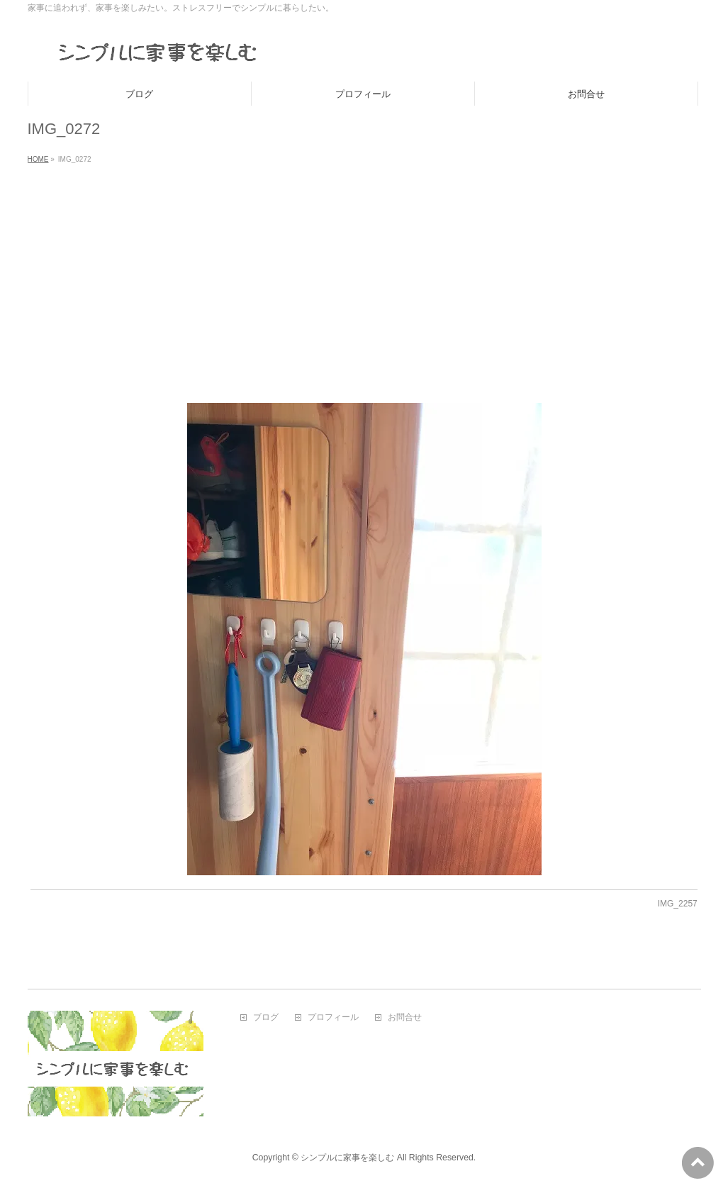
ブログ (266, 1016)
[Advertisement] (364, 275)
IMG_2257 (678, 904)
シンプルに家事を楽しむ (347, 1157)
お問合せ (405, 1016)
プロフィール (333, 1016)
